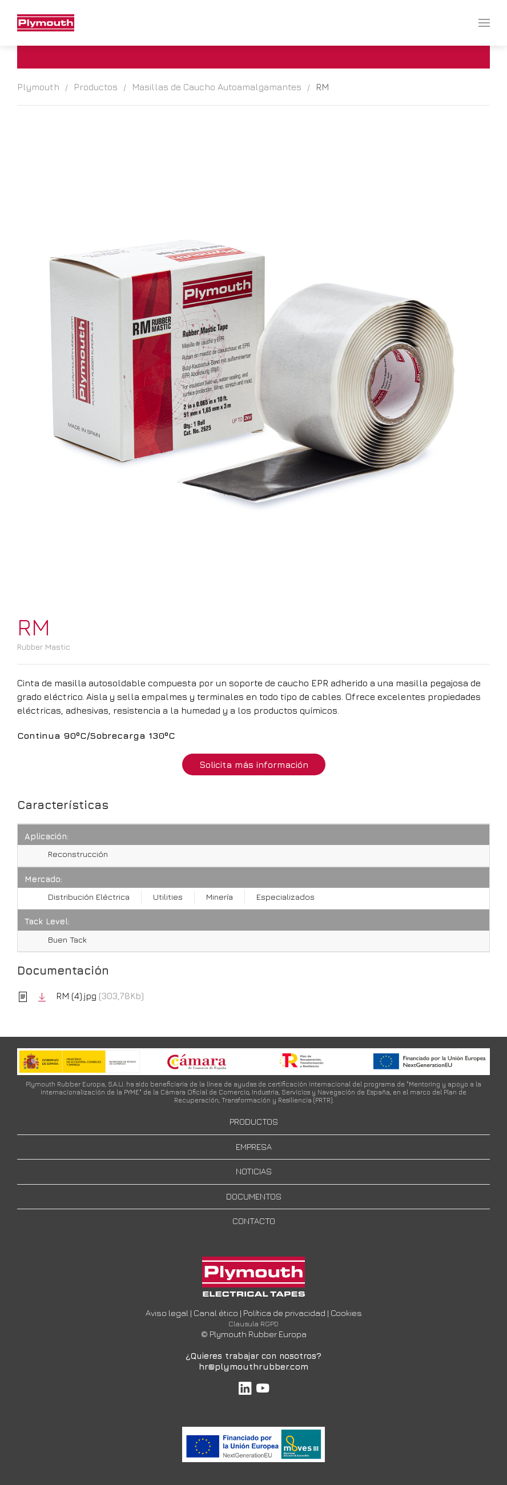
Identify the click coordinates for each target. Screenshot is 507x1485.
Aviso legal (167, 1313)
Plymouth (38, 87)
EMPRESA (254, 1147)
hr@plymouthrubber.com (253, 1366)
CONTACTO (253, 1221)
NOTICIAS (254, 1171)
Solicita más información (253, 764)
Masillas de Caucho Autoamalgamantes (216, 87)
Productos (96, 87)
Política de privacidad (284, 1313)
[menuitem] (45, 23)
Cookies (346, 1313)
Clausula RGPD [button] (253, 1323)
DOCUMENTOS (253, 1196)
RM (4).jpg (68, 996)
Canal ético (216, 1313)
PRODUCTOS (254, 1121)
